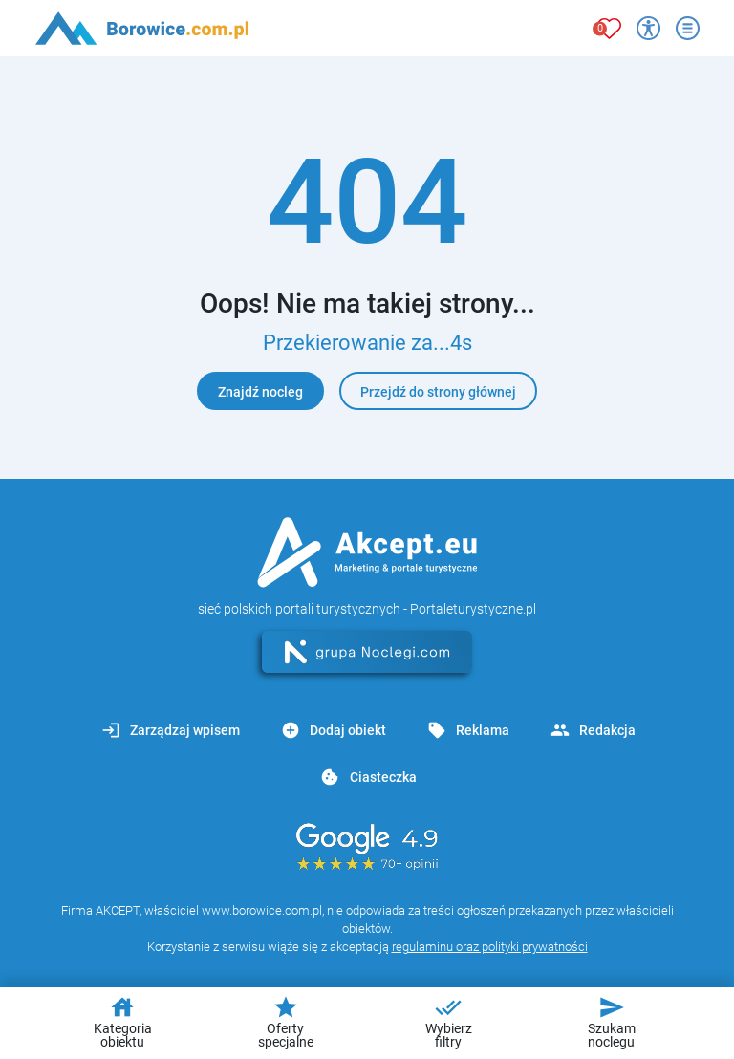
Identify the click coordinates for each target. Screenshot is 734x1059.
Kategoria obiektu (123, 1021)
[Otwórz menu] (688, 28)
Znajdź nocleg (260, 392)
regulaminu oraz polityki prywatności (490, 947)
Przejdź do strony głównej (438, 392)
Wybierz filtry (448, 1021)
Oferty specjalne (285, 1021)
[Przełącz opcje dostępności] (648, 28)
